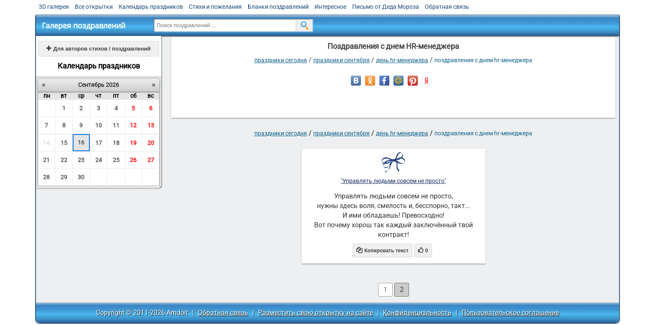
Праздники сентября (341, 60)
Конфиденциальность (417, 313)
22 (64, 160)
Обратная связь (447, 6)
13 (150, 125)
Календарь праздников (151, 6)
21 (46, 160)
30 (81, 177)
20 (150, 143)
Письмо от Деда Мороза (385, 6)
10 (98, 125)
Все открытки (94, 6)
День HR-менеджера (402, 60)
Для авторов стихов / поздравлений (98, 49)
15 (64, 143)
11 (116, 125)
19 (133, 143)
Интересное (330, 6)
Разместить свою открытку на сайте (315, 313)
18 (116, 143)
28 (46, 177)
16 (81, 142)
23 (81, 160)
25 (116, 160)
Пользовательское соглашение (510, 313)
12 (133, 125)
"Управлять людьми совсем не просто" (393, 181)
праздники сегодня (280, 60)
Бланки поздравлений (278, 6)
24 (98, 160)
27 (150, 160)
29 (64, 177)
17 (98, 143)
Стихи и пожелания (215, 6)
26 (133, 160)
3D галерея (54, 6)
